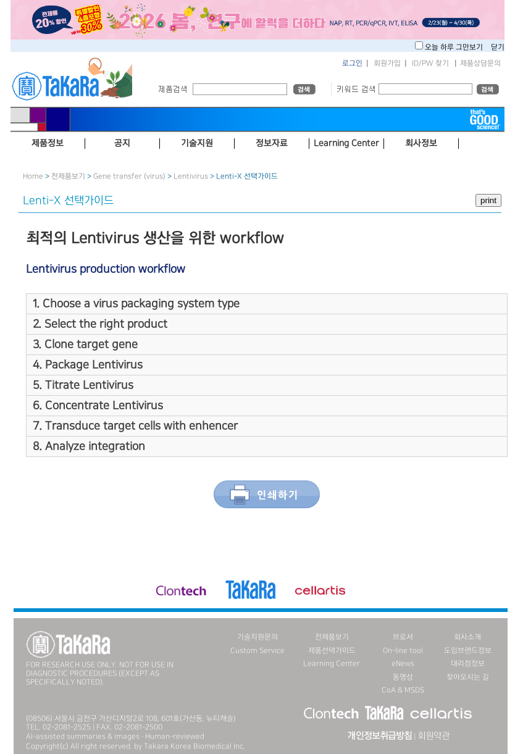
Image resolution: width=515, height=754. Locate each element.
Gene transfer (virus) (129, 176)
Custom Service (257, 651)
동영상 (403, 677)
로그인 (352, 63)
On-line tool (403, 651)
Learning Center (331, 664)
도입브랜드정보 (468, 651)
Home (33, 176)
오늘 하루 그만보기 (455, 47)
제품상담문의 (480, 63)
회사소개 (467, 637)
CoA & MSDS (403, 690)
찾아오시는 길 (467, 677)
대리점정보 (468, 664)
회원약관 (433, 736)
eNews (402, 664)
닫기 (498, 47)
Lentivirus (191, 176)
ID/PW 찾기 (430, 63)
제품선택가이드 (332, 651)
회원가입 (387, 63)
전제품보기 (68, 176)
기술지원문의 (257, 637)
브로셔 (403, 637)
